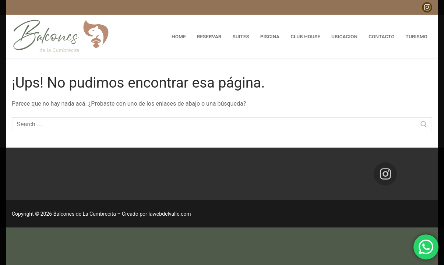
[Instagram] (427, 7)
